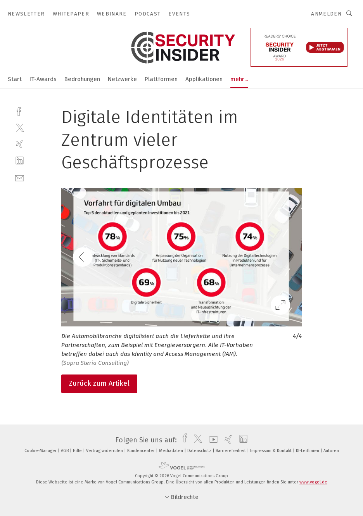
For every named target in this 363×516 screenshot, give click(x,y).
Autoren (331, 450)
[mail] (19, 177)
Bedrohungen (82, 79)
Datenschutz (200, 450)
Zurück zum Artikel (99, 383)
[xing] (19, 144)
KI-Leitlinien (308, 450)
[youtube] (211, 440)
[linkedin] (19, 161)
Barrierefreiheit (231, 450)
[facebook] (19, 111)
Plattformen (161, 79)
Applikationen (204, 79)
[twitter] (19, 127)
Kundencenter (141, 450)
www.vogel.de (313, 482)
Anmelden (326, 13)
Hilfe (78, 450)
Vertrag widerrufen (105, 450)
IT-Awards (43, 79)
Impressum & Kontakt (271, 450)
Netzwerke (122, 79)
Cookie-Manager (41, 450)
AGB (65, 450)
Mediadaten (171, 450)
